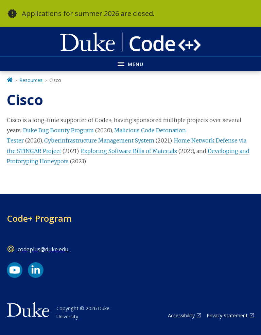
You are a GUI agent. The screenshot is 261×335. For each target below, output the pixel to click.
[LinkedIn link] (36, 270)
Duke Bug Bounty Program (58, 130)
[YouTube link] (14, 270)
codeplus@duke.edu (43, 249)
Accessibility (181, 315)
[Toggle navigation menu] (130, 63)
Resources (30, 80)
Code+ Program (39, 218)
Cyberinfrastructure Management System (99, 140)
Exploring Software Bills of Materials (129, 151)
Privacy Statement (227, 315)
